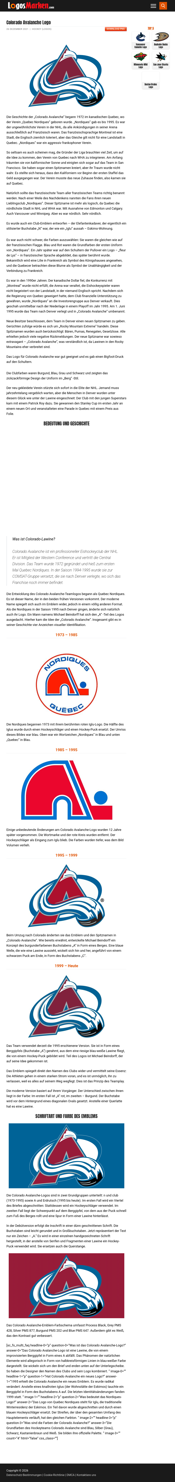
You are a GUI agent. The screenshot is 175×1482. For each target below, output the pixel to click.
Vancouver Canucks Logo (140, 46)
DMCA (71, 1475)
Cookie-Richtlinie (54, 1475)
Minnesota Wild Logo (140, 66)
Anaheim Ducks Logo (161, 46)
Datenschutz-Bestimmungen (24, 1475)
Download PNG (116, 29)
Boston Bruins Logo (151, 86)
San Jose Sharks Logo (160, 66)
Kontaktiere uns (86, 1475)
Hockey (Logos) (42, 29)
